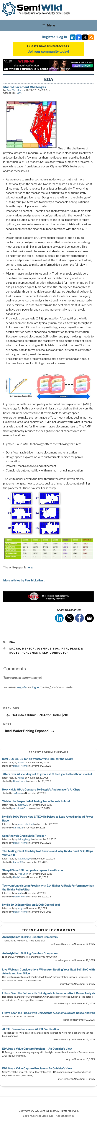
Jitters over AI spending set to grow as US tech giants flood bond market (47, 774)
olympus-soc (48, 648)
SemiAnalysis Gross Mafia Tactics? (24, 835)
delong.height (25, 839)
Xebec (21, 777)
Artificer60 (19, 808)
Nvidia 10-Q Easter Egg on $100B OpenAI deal (31, 904)
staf (20, 893)
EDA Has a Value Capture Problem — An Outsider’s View (37, 1048)
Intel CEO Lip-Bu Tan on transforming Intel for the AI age (37, 759)
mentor (28, 648)
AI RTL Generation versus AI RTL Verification (30, 1029)
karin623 (18, 827)
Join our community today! (48, 52)
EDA (18, 92)
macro (14, 648)
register (22, 687)
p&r (64, 648)
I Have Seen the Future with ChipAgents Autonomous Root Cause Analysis (48, 993)
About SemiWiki (65, 1115)
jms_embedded (26, 824)
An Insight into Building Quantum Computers (30, 937)
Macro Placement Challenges (24, 87)
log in (35, 687)
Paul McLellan (14, 90)
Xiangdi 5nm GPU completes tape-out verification (33, 870)
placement (31, 652)
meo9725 (23, 805)
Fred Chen (23, 873)
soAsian (17, 793)
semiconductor (55, 652)
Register (48, 37)
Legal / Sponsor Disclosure (38, 1115)
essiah (21, 762)
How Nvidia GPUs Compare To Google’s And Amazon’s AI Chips (41, 789)
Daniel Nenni (20, 765)
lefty (20, 908)
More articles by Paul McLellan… (24, 580)
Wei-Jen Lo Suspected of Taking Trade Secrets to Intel (36, 801)
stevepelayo (24, 858)
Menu (48, 25)
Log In (62, 37)
